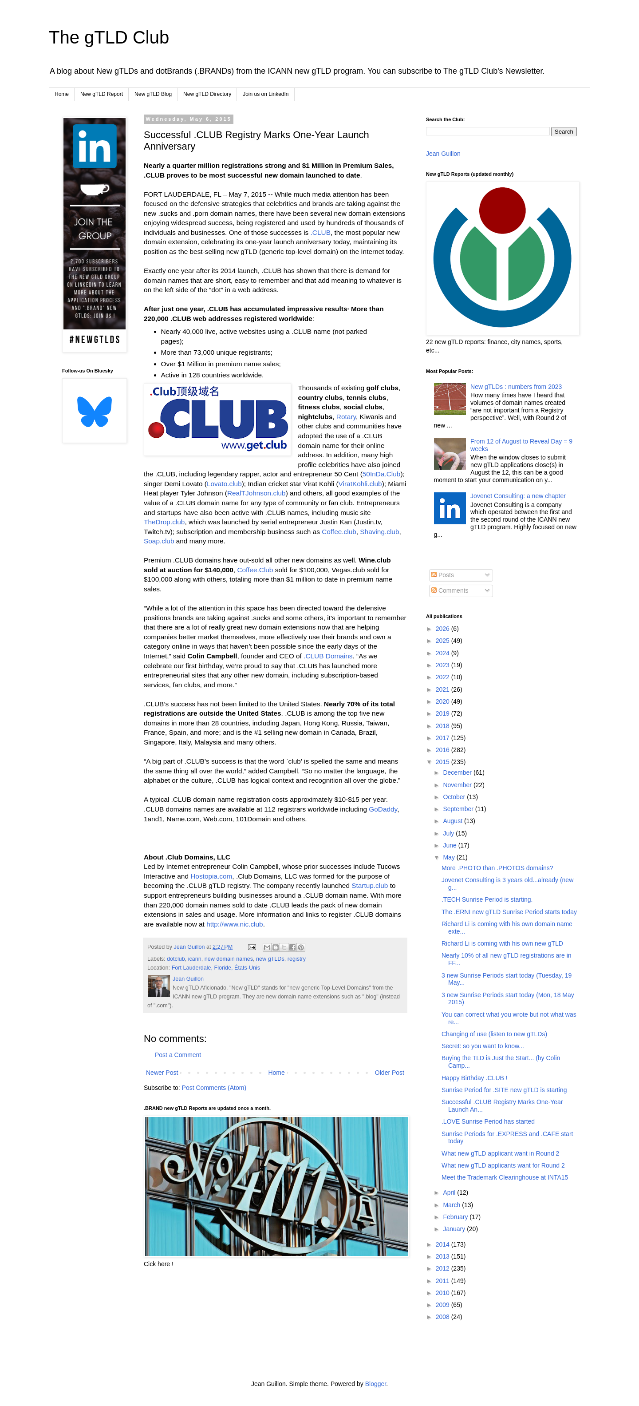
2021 (443, 689)
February (456, 1216)
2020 (443, 701)
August (453, 820)
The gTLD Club (109, 37)
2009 (443, 1304)
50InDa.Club (382, 474)
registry (297, 959)
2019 (443, 713)
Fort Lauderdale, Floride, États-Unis (216, 968)
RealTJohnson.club (256, 493)
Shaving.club (379, 531)
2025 (443, 640)
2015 (443, 761)
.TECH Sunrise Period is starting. (487, 899)
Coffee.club (339, 531)
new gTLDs (270, 959)
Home (62, 94)
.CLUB (321, 232)
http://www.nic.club (234, 924)
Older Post (389, 1072)
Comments (450, 590)
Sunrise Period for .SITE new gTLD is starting (504, 1089)
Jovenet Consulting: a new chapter (518, 495)
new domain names (229, 959)
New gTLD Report (101, 94)
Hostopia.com (211, 876)
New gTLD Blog (153, 94)
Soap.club (159, 541)
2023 (443, 665)
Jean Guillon (443, 153)
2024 (443, 653)
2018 (443, 725)
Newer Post (162, 1072)
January (455, 1228)
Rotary (346, 416)
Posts (442, 574)
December (458, 772)
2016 (443, 749)
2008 (443, 1316)
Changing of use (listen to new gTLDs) (494, 1034)
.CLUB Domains (328, 656)
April (450, 1192)
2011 (443, 1280)
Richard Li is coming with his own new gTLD (502, 943)
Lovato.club (224, 483)
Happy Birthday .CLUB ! (475, 1077)
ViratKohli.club (360, 483)
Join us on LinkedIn (265, 94)
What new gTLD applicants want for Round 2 (503, 1165)
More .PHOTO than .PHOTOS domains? (497, 867)
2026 (443, 628)
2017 (443, 737)
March (452, 1204)
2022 (443, 677)
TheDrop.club (164, 522)
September (459, 808)
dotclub (176, 959)
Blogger (375, 1383)
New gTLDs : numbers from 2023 (516, 386)
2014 (443, 1244)
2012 (443, 1268)
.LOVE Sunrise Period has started (488, 1121)
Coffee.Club (255, 570)
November (458, 784)
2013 (443, 1256)
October (455, 796)
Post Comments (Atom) (214, 1087)
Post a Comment (178, 1054)
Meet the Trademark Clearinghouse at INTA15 (505, 1177)
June (450, 845)
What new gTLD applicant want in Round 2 (500, 1153)
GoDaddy (383, 809)
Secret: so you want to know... (483, 1046)
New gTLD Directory (207, 94)
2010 (443, 1292)
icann (194, 959)
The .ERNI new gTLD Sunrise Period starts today (509, 911)
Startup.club (369, 885)
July (449, 833)
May (449, 857)
